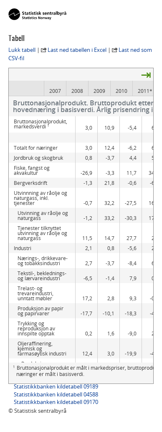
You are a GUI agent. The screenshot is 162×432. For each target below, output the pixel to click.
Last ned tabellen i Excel (77, 50)
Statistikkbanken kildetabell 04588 (56, 394)
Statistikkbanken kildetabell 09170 (56, 402)
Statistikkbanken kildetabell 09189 (56, 386)
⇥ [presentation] (146, 74)
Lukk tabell (21, 50)
